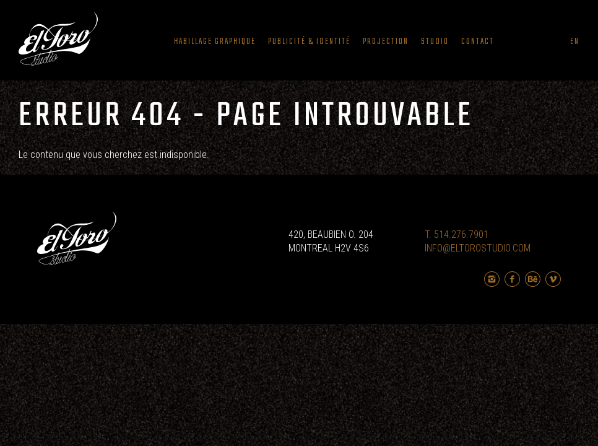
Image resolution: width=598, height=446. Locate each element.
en (574, 42)
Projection (386, 42)
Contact (477, 42)
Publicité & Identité (309, 42)
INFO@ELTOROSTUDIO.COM (478, 248)
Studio (435, 42)
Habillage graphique (215, 42)
